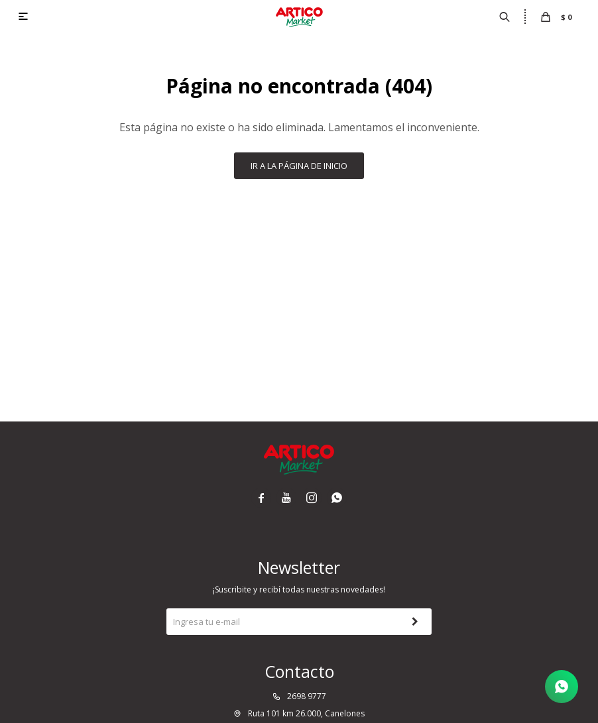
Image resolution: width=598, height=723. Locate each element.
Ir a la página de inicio (299, 166)
